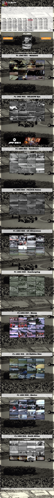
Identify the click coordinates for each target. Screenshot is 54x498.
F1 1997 (20, 25)
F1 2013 (10, 28)
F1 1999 (30, 25)
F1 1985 (4, 24)
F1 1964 (35, 19)
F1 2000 (35, 25)
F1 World (12, 2)
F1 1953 (25, 18)
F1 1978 (15, 22)
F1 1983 (41, 22)
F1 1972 (30, 21)
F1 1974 (41, 21)
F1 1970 (20, 21)
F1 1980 (25, 22)
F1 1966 (46, 19)
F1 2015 (20, 28)
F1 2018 (35, 28)
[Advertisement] (27, 12)
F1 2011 (46, 27)
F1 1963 (30, 19)
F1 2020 (46, 28)
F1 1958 (4, 19)
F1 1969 (15, 21)
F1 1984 (46, 22)
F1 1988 (20, 24)
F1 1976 (4, 22)
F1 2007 (25, 27)
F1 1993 (46, 24)
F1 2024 (20, 30)
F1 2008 (30, 27)
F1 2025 (25, 30)
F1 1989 (25, 24)
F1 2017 (30, 28)
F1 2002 (46, 25)
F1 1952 (19, 18)
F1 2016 (25, 28)
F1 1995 (10, 25)
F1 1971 (25, 21)
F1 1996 (15, 25)
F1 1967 (4, 21)
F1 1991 (35, 24)
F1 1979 (20, 22)
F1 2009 (35, 27)
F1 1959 (10, 19)
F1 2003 (4, 27)
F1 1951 (14, 18)
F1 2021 (4, 30)
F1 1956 (40, 18)
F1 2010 (41, 27)
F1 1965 (41, 19)
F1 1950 (9, 18)
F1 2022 (10, 30)
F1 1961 (20, 19)
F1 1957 (45, 18)
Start (4, 18)
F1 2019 (41, 28)
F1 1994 (4, 25)
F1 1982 (35, 22)
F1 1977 (10, 22)
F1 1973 (35, 21)
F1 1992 (41, 24)
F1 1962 (25, 19)
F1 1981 (30, 22)
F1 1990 (30, 24)
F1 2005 (15, 27)
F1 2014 (15, 28)
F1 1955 (35, 18)
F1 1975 (46, 21)
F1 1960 (15, 19)
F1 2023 (15, 30)
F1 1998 (25, 25)
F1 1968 (10, 21)
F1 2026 (30, 30)
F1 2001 (41, 25)
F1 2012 (4, 28)
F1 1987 (15, 24)
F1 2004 (10, 27)
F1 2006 (20, 27)
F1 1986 (10, 24)
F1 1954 (30, 18)
